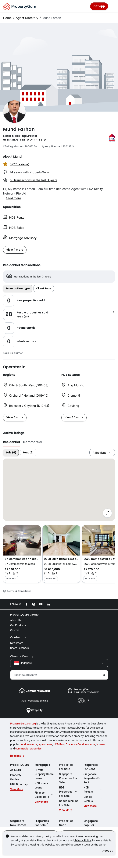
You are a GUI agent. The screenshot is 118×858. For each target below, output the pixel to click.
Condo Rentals (93, 799)
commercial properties (28, 748)
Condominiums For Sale (68, 803)
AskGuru (15, 769)
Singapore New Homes (18, 823)
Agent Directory (27, 18)
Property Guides (15, 777)
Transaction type (17, 288)
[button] (13, 198)
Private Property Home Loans (44, 774)
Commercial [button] (32, 442)
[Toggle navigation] (112, 6)
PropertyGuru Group (24, 615)
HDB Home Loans (41, 785)
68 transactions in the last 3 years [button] (33, 180)
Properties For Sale (66, 767)
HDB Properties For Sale (68, 791)
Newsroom (16, 643)
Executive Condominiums (80, 744)
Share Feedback (19, 647)
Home (7, 18)
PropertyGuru (19, 765)
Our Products (18, 625)
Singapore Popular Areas (91, 825)
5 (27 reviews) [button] (19, 164)
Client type (43, 288)
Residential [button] (11, 442)
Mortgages (42, 765)
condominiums (28, 744)
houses (100, 744)
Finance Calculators (44, 794)
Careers (14, 630)
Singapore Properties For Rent (93, 778)
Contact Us (18, 637)
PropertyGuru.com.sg (23, 723)
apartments (45, 744)
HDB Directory (19, 784)
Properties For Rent (91, 767)
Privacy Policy (82, 840)
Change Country (21, 656)
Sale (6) (10, 452)
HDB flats (59, 744)
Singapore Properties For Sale (68, 778)
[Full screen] (107, 513)
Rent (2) (28, 452)
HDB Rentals (93, 789)
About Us (15, 620)
